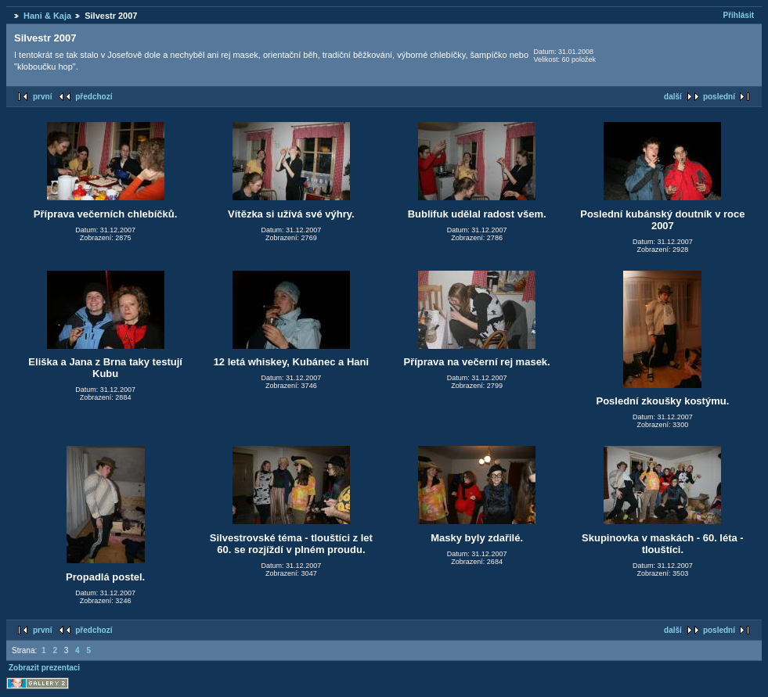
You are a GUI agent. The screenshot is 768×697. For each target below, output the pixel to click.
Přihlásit (738, 15)
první (42, 96)
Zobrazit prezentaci (44, 667)
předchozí (93, 96)
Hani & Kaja (47, 15)
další (673, 96)
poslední (719, 96)
